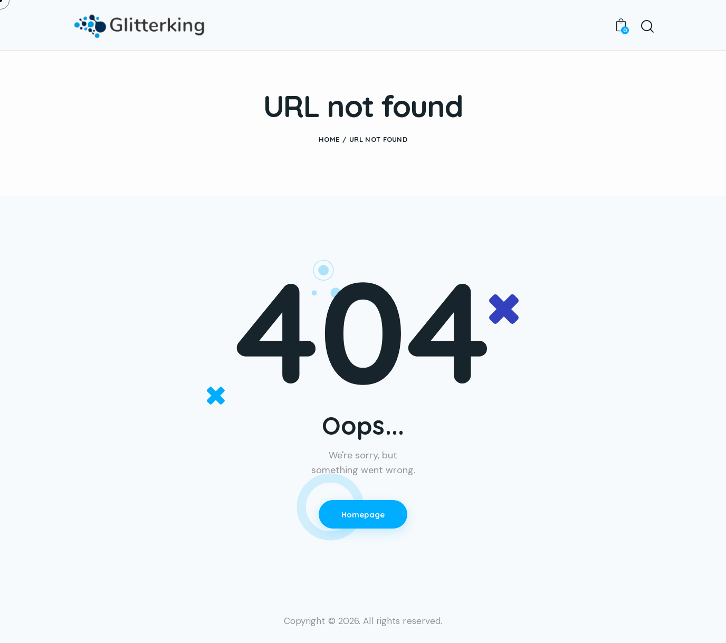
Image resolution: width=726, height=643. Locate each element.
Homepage (363, 515)
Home (329, 139)
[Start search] (646, 26)
